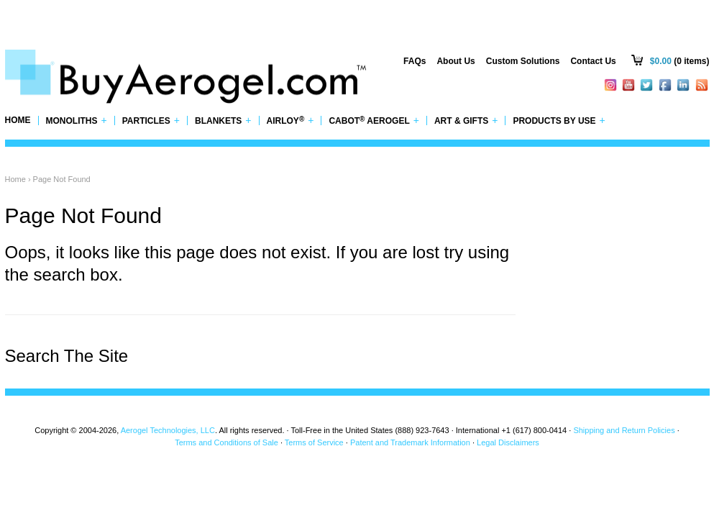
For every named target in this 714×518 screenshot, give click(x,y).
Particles (151, 120)
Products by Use (559, 120)
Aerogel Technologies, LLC (168, 430)
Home (18, 120)
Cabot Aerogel (373, 120)
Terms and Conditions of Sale (226, 442)
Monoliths (76, 120)
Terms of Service (314, 442)
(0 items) (680, 61)
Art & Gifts (466, 120)
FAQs (414, 61)
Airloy (290, 120)
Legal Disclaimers (508, 442)
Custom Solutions (523, 61)
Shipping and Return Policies (623, 430)
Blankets (223, 120)
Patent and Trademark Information (410, 442)
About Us (455, 61)
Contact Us (592, 61)
